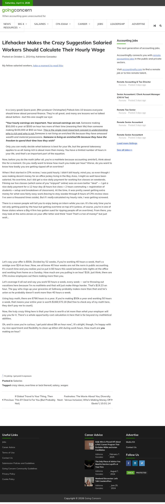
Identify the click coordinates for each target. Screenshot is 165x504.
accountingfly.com (132, 69)
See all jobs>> (124, 150)
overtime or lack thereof (38, 385)
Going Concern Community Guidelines (20, 468)
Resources (11, 27)
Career (82, 23)
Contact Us (7, 458)
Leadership (117, 23)
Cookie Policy (8, 479)
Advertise (138, 23)
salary (56, 385)
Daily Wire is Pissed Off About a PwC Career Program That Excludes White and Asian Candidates (106, 447)
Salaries (40, 23)
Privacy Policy (8, 474)
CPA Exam (62, 23)
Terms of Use (8, 452)
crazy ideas (17, 385)
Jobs (100, 23)
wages (64, 385)
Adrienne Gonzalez (46, 56)
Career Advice (9, 447)
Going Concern (93, 500)
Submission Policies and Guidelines (18, 463)
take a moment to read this (48, 65)
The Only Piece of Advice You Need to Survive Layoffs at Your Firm (107, 466)
